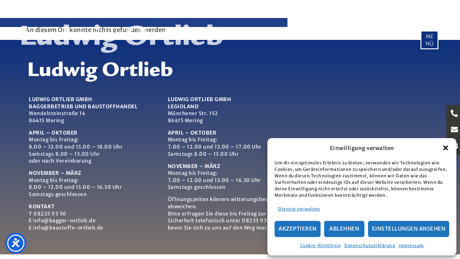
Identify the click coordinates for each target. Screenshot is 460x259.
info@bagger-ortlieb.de (64, 220)
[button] (445, 147)
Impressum (411, 245)
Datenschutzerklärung (369, 245)
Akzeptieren (298, 228)
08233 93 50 (49, 213)
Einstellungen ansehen (409, 228)
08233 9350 (257, 220)
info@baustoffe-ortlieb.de (68, 227)
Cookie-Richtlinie (320, 245)
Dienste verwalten (299, 209)
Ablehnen (344, 228)
